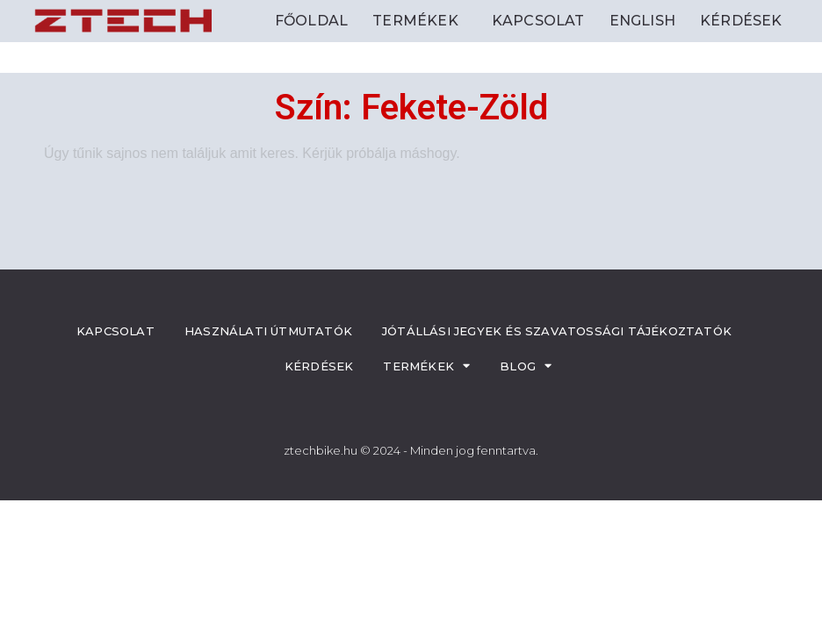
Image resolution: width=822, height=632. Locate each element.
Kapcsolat (538, 20)
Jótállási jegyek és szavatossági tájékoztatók (557, 331)
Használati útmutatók (268, 331)
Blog (526, 365)
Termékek (419, 21)
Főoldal (311, 20)
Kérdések (741, 20)
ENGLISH (642, 20)
